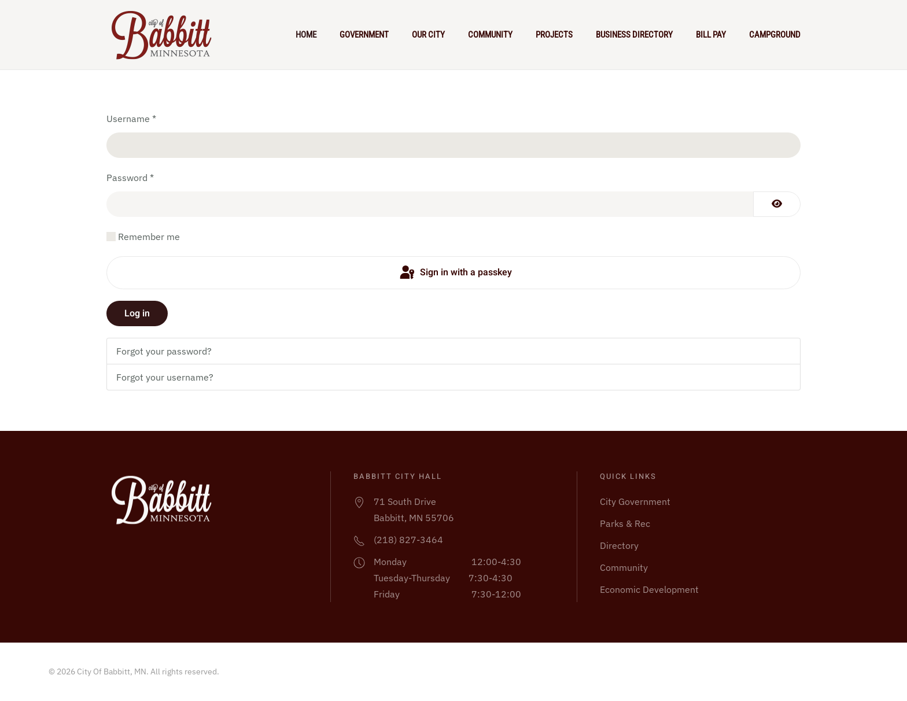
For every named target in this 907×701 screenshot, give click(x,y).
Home (306, 34)
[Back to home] (166, 34)
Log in (137, 313)
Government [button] (364, 34)
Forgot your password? (164, 351)
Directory (619, 545)
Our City (428, 34)
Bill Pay (711, 34)
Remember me (149, 236)
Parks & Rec (625, 523)
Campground (775, 34)
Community (490, 34)
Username (131, 118)
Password (130, 177)
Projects (554, 34)
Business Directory (634, 34)
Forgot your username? (164, 377)
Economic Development (649, 589)
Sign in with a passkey (455, 273)
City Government (635, 501)
